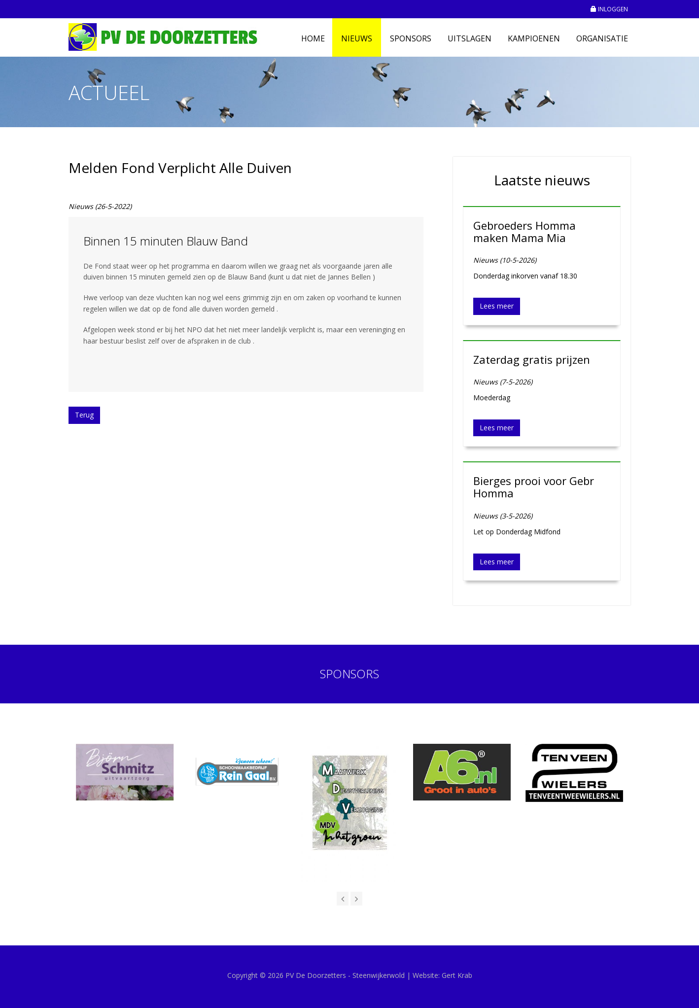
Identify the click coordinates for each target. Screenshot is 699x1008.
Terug (84, 414)
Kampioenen (534, 38)
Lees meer (497, 306)
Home (313, 38)
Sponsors (410, 38)
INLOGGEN (609, 9)
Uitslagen (469, 38)
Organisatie (602, 38)
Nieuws (356, 38)
